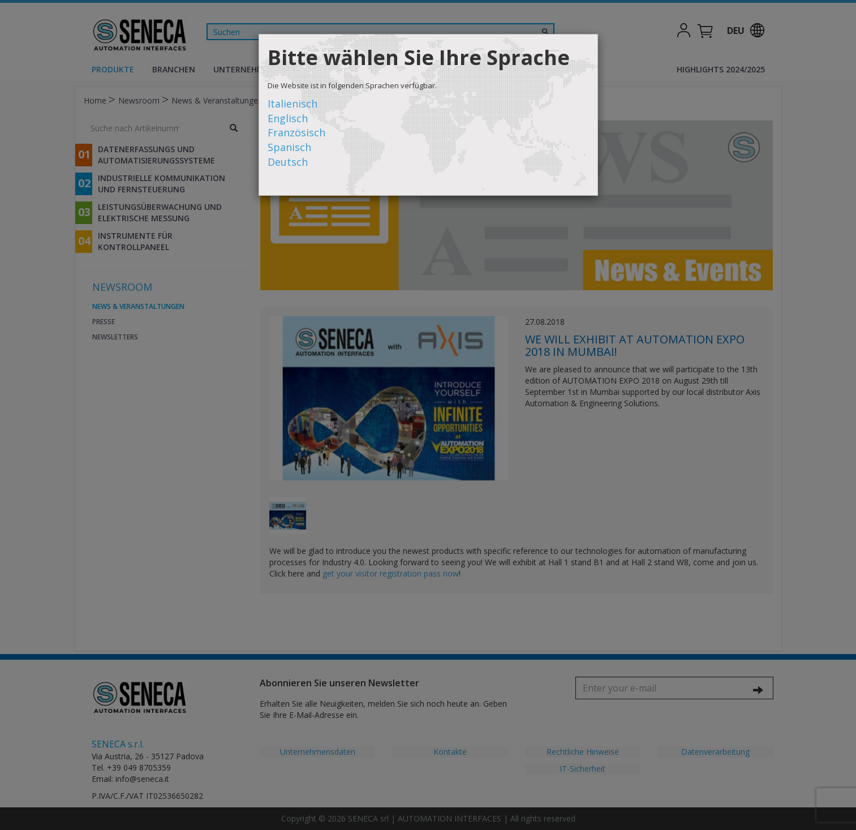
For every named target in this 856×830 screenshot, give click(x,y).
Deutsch (288, 162)
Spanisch (289, 147)
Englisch (288, 118)
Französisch (296, 132)
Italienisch (292, 103)
